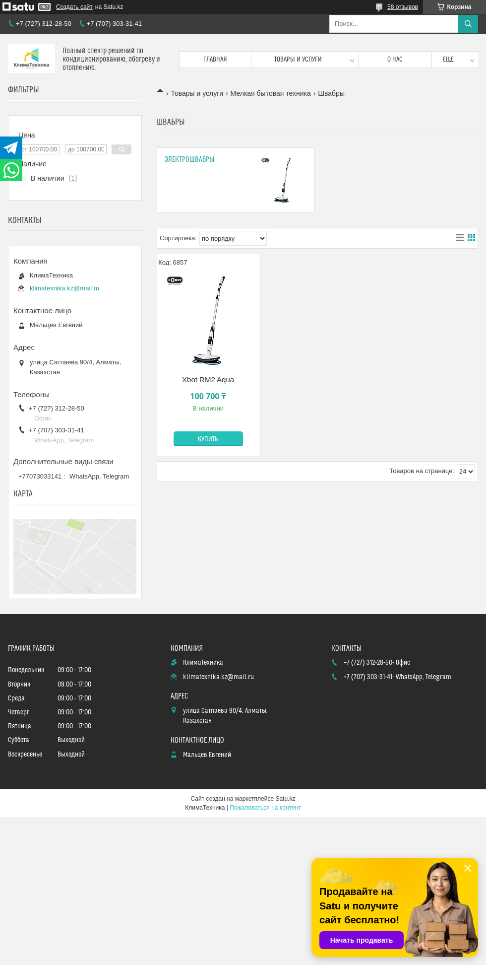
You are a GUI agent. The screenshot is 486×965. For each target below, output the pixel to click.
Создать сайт (74, 6)
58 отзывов (402, 6)
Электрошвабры (189, 159)
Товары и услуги (298, 60)
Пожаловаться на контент (265, 807)
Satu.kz (285, 798)
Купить (208, 439)
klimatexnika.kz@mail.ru (64, 288)
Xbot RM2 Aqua (208, 379)
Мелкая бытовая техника (271, 93)
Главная (215, 60)
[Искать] (468, 24)
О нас (395, 60)
